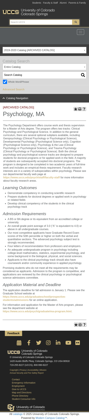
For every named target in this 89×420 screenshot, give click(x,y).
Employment (18, 386)
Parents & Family (77, 2)
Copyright (14, 370)
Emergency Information (23, 382)
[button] (75, 22)
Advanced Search (13, 89)
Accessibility (33, 370)
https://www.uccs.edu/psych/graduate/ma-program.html (37, 311)
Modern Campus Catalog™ (51, 418)
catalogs (18, 414)
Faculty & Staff (50, 2)
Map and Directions (22, 392)
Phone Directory (20, 395)
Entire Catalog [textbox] (12, 67)
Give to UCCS (19, 389)
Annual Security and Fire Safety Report (27, 373)
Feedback (13, 333)
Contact (16, 379)
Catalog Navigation (17, 98)
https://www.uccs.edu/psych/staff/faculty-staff (31, 177)
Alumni (63, 2)
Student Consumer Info (23, 399)
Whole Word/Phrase (18, 82)
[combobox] (44, 50)
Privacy (23, 370)
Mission (43, 370)
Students (36, 2)
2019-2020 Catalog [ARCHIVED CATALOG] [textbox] (29, 50)
